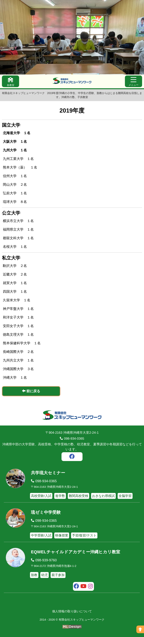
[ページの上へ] (140, 629)
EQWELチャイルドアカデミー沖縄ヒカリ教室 (75, 551)
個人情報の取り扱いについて (72, 611)
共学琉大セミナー (48, 472)
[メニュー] (133, 81)
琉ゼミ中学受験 (46, 512)
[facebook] (72, 457)
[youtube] (83, 587)
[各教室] (10, 81)
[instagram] (90, 587)
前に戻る (31, 391)
